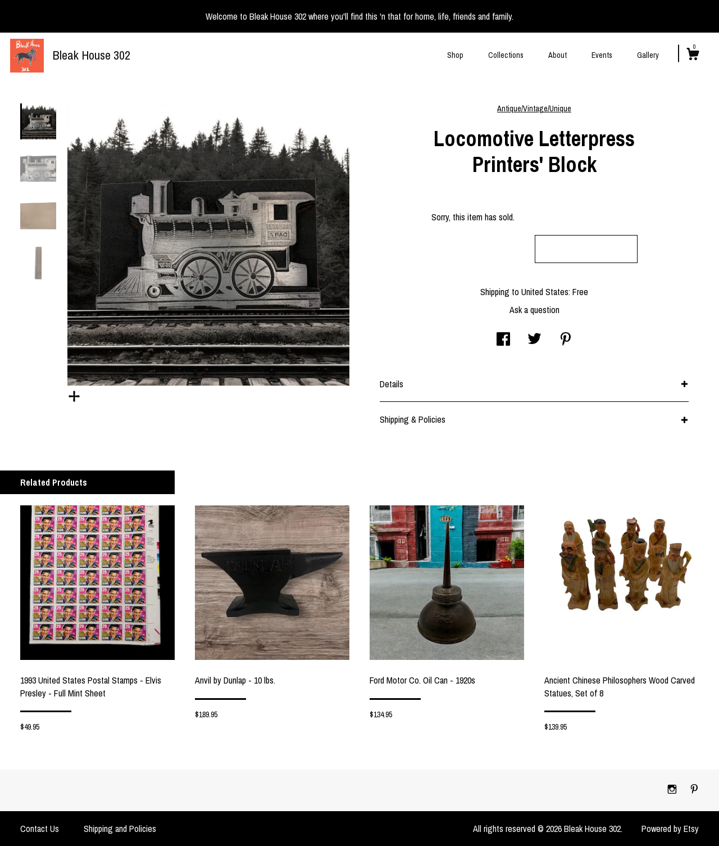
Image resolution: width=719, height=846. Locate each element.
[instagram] (673, 790)
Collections (506, 55)
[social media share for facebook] (503, 340)
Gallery (648, 55)
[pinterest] (694, 790)
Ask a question (534, 310)
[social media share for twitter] (534, 340)
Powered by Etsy (670, 828)
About (557, 55)
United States (544, 292)
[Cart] (692, 55)
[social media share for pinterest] (565, 340)
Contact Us (39, 828)
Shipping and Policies (120, 828)
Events (601, 55)
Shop (455, 55)
